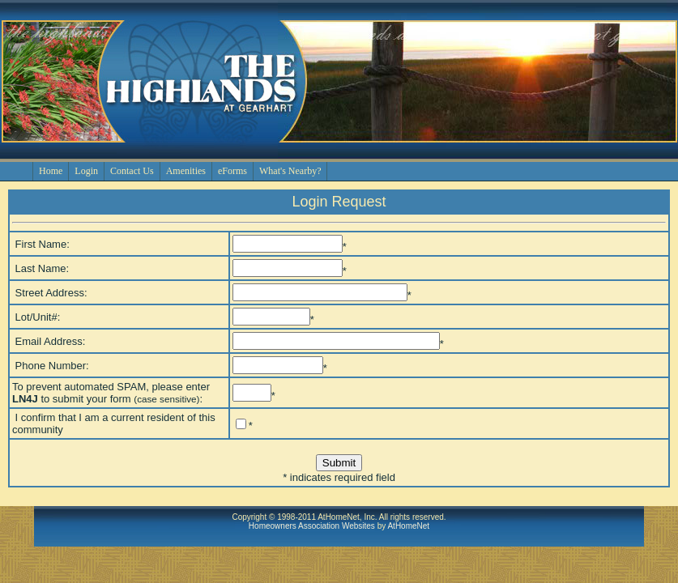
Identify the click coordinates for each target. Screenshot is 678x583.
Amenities (186, 171)
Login (86, 171)
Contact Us (132, 171)
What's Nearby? (290, 171)
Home (50, 171)
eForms (232, 171)
